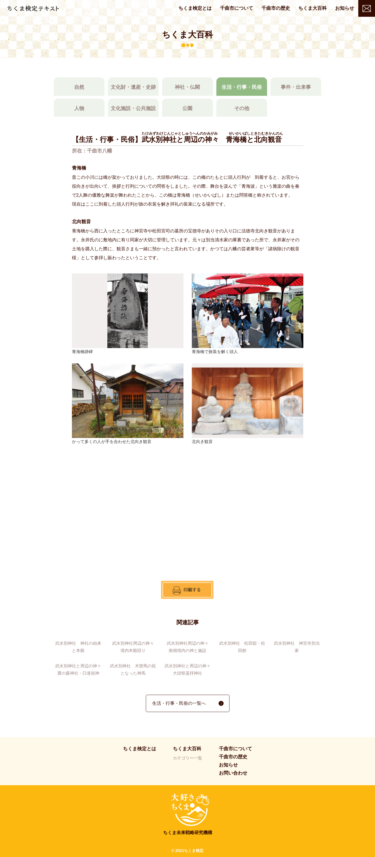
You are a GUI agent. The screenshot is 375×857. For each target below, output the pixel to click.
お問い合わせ (366, 8)
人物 (79, 108)
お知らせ (344, 8)
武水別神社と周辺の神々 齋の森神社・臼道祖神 (79, 669)
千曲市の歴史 (276, 8)
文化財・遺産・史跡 (133, 87)
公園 (187, 108)
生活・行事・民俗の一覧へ (179, 703)
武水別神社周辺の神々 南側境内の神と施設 (189, 647)
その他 (241, 108)
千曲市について (236, 8)
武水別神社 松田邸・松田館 (242, 647)
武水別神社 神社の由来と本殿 (78, 647)
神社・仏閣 (187, 87)
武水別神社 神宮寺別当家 (297, 647)
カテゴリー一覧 (187, 758)
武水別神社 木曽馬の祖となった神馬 (133, 669)
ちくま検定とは (195, 8)
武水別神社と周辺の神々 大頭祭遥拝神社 (188, 669)
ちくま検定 (33, 8)
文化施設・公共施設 (133, 108)
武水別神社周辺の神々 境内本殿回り (135, 647)
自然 (79, 87)
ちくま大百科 (312, 8)
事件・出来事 (296, 87)
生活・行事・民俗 (242, 87)
